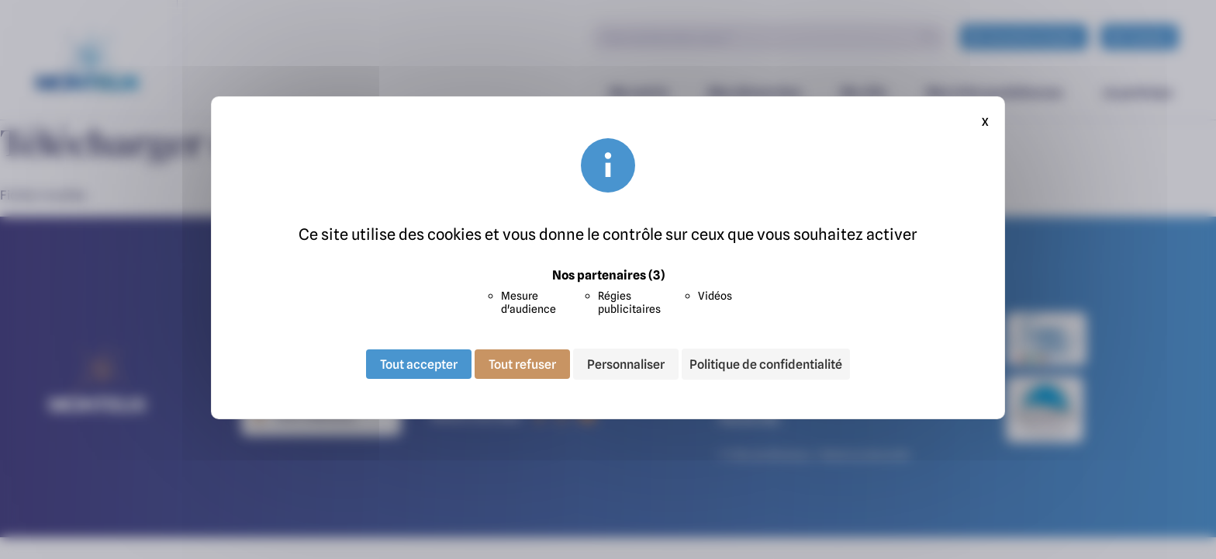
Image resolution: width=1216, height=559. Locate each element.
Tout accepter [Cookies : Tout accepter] (419, 364)
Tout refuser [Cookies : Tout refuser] (522, 364)
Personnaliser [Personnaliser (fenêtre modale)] (626, 364)
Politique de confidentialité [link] (765, 364)
